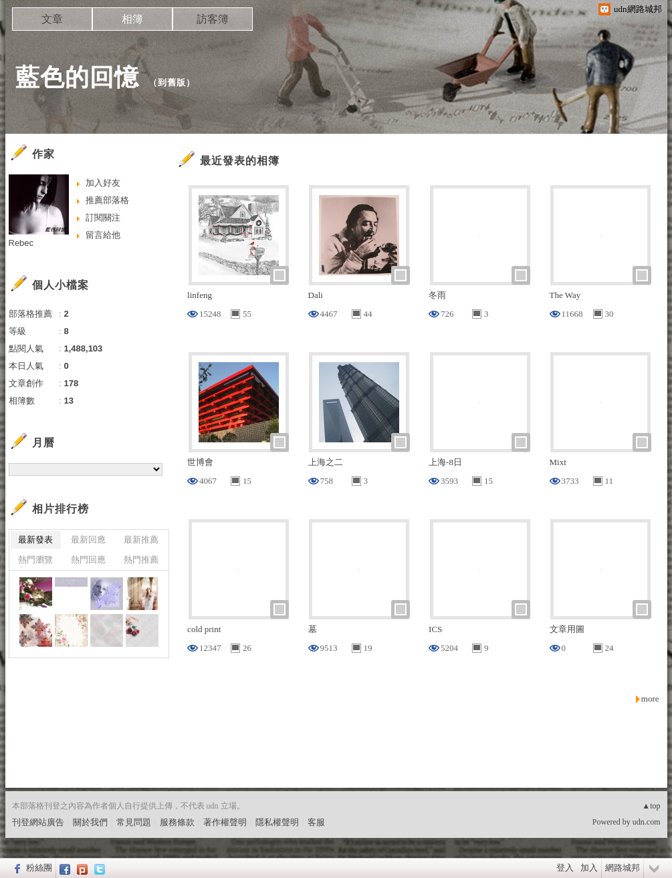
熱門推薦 (141, 560)
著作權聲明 (225, 822)
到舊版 (172, 83)
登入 (565, 868)
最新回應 (88, 540)
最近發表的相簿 (239, 160)
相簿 (132, 19)
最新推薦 (141, 540)
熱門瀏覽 (35, 560)
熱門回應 (88, 560)
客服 (316, 822)
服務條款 (177, 822)
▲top (651, 806)
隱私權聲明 (277, 822)
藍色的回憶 (77, 77)
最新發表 (35, 540)
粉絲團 (39, 868)
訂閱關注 (103, 217)
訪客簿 (213, 19)
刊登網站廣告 (38, 822)
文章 (52, 19)
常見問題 (133, 822)
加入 (589, 868)
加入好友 (103, 183)
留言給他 (103, 235)
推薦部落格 (107, 200)
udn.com (647, 822)
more (650, 699)
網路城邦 (622, 868)
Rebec (21, 243)
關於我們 (90, 822)
